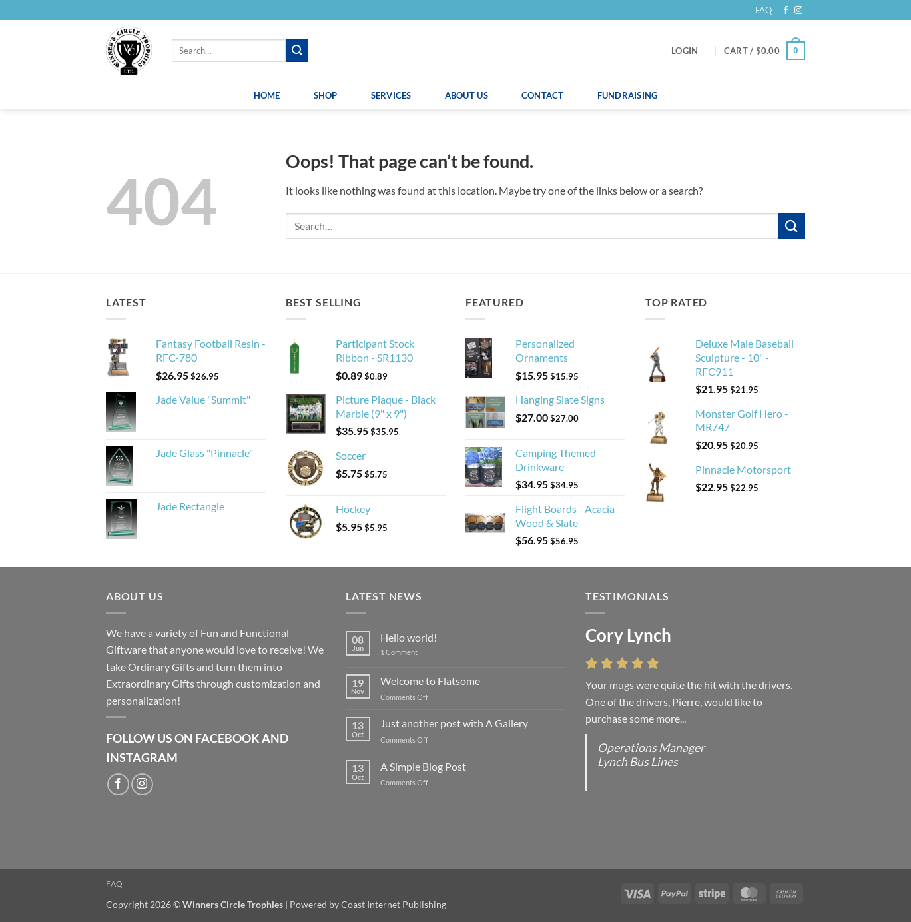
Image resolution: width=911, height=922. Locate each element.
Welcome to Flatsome (430, 680)
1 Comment (409, 652)
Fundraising (627, 95)
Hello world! (408, 637)
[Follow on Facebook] (786, 10)
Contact (542, 95)
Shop (326, 95)
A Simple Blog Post (423, 766)
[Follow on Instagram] (798, 10)
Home (267, 95)
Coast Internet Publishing (393, 904)
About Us (466, 95)
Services (391, 95)
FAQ (763, 10)
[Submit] (297, 50)
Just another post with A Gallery (454, 723)
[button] (684, 51)
